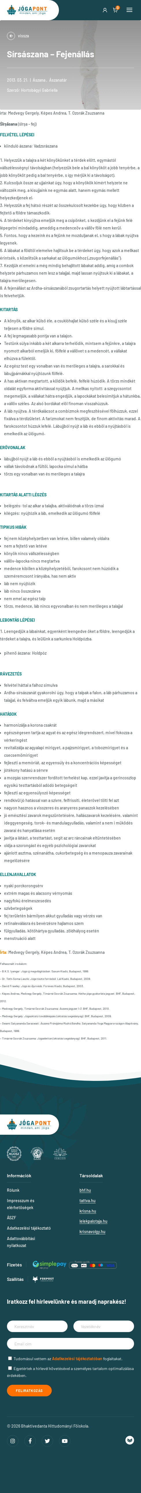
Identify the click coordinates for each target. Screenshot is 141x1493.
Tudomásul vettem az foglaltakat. (68, 1358)
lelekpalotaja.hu (93, 1221)
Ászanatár (58, 80)
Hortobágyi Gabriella (39, 90)
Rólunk (13, 1190)
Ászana (39, 80)
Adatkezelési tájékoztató (29, 1228)
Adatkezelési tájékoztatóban (77, 1358)
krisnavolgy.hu (92, 1231)
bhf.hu (85, 1190)
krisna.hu (87, 1211)
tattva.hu (87, 1200)
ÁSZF (11, 1217)
